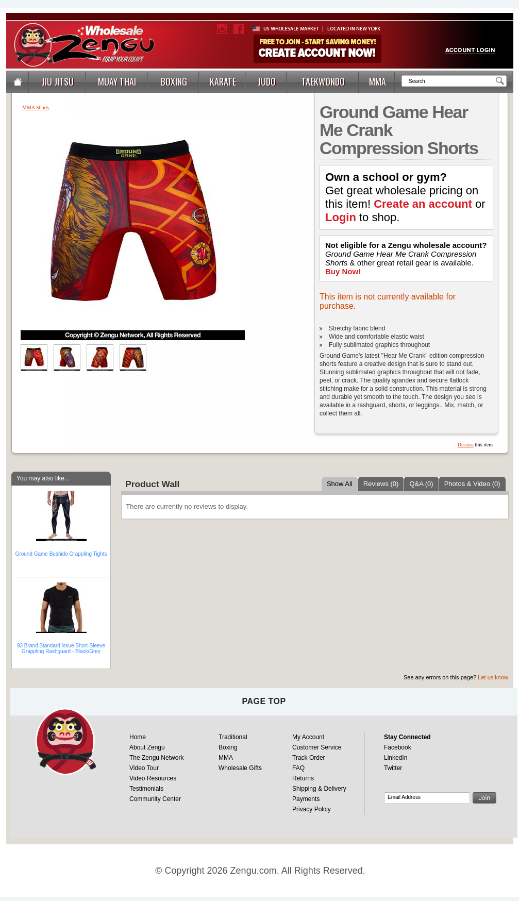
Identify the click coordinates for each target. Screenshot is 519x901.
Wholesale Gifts (240, 768)
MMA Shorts (35, 107)
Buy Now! (343, 271)
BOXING (174, 81)
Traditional (233, 737)
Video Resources (152, 778)
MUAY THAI (117, 81)
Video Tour (144, 768)
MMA (377, 81)
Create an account (423, 203)
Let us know (493, 677)
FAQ (298, 768)
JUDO (267, 81)
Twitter (393, 768)
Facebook (397, 747)
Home (137, 737)
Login (340, 217)
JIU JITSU (58, 81)
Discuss (466, 444)
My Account (308, 737)
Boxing (228, 747)
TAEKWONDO (323, 81)
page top (264, 701)
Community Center (155, 799)
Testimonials (146, 788)
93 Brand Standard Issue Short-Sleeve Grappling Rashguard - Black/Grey (61, 648)
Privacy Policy (311, 809)
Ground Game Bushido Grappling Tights (61, 554)
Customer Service (316, 747)
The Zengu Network (156, 757)
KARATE (223, 81)
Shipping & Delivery (319, 788)
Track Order (308, 757)
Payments (306, 799)
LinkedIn (395, 757)
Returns (303, 778)
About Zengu (147, 747)
